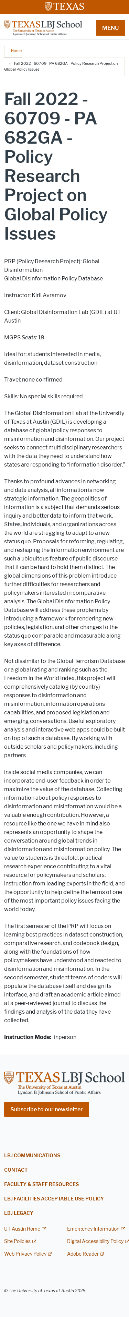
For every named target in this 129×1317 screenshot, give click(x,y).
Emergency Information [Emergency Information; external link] (93, 1229)
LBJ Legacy (18, 1213)
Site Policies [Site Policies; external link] (17, 1241)
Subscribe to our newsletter (46, 1109)
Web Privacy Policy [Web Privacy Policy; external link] (25, 1254)
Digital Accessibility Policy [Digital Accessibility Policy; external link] (95, 1241)
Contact (16, 1170)
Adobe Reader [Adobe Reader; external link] (83, 1254)
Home (16, 50)
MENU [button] (110, 28)
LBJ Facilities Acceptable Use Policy (54, 1199)
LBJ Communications (32, 1156)
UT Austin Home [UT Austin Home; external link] (22, 1229)
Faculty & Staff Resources (41, 1184)
